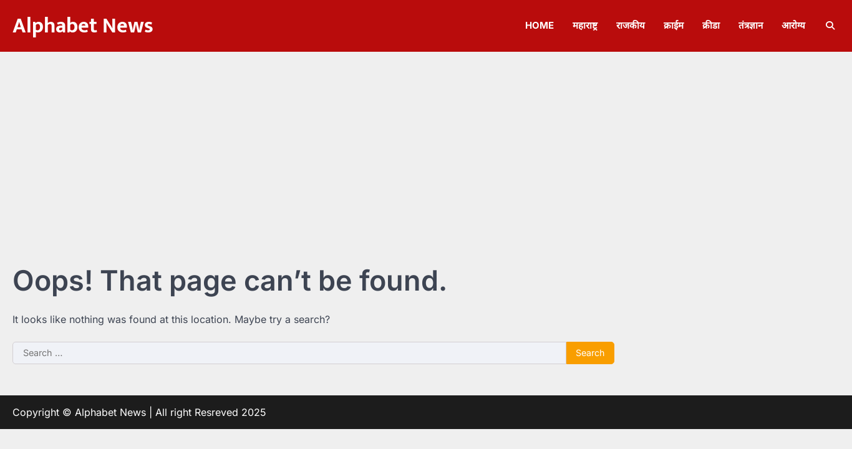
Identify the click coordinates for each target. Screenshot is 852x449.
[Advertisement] (426, 145)
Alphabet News (82, 26)
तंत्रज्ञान (750, 25)
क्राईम (674, 25)
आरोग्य (793, 25)
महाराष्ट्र (585, 25)
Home (539, 25)
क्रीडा (711, 25)
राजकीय (630, 25)
